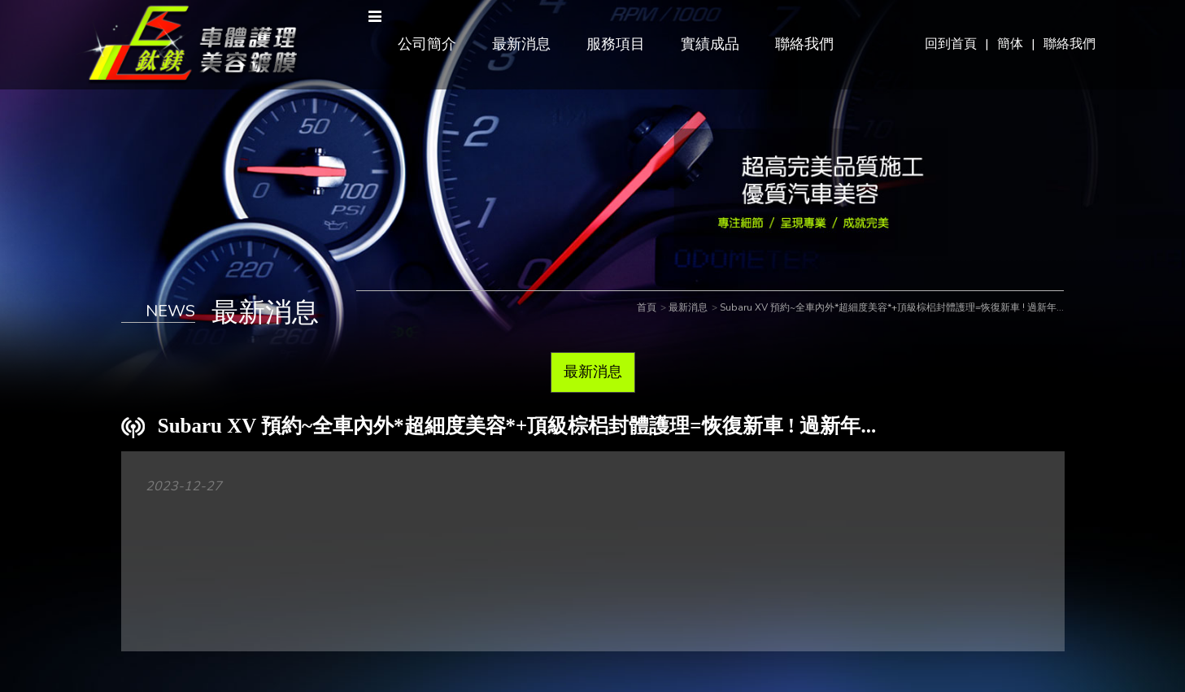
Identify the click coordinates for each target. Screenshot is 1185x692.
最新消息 (521, 44)
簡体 (1010, 44)
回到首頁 (951, 44)
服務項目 (615, 44)
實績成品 (710, 44)
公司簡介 (427, 44)
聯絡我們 (1069, 44)
